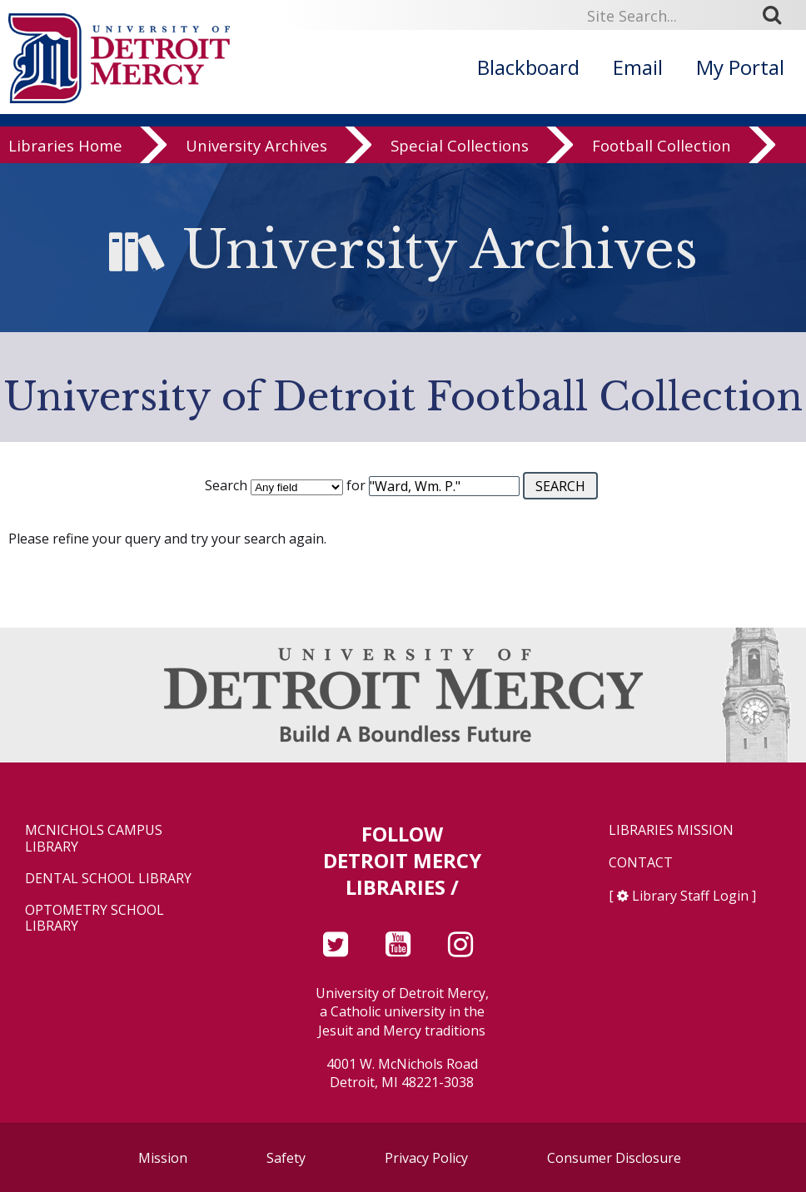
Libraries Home (65, 153)
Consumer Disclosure (614, 1158)
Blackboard (528, 67)
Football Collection (661, 153)
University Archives (256, 153)
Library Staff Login (690, 896)
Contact (641, 863)
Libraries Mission (671, 830)
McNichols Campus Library (93, 838)
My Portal (740, 67)
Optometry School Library (94, 918)
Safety (286, 1158)
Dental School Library (108, 879)
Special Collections (460, 153)
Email (638, 67)
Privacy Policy (426, 1158)
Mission (162, 1158)
